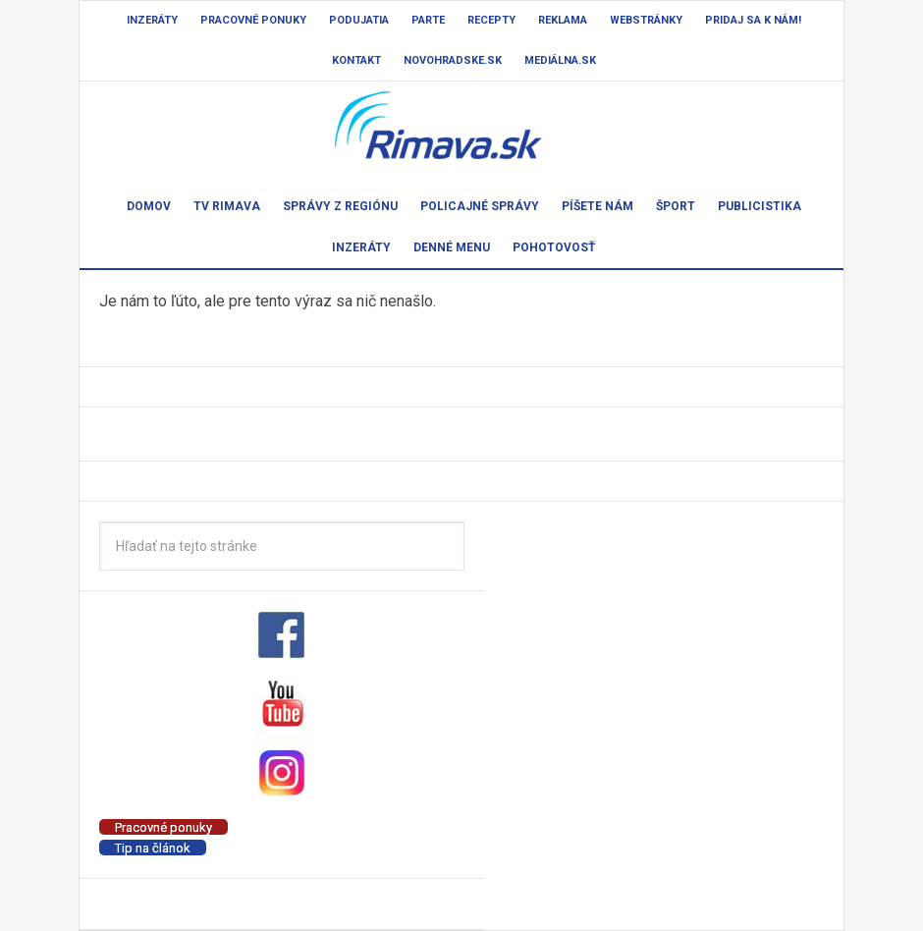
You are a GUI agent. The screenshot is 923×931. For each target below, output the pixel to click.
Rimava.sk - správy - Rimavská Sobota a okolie (461, 126)
